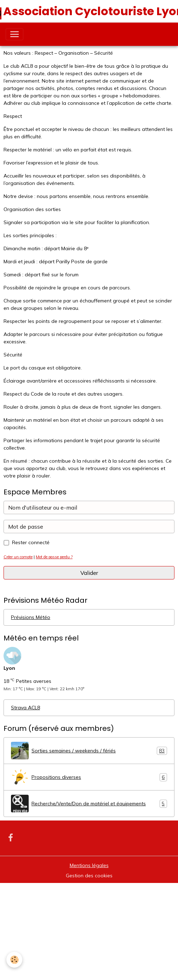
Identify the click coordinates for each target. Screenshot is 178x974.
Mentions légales (89, 865)
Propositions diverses (89, 777)
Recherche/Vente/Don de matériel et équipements (89, 803)
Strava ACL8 (25, 707)
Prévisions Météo (30, 617)
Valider (89, 572)
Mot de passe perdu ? (54, 556)
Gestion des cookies (89, 875)
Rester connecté (31, 542)
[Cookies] (14, 960)
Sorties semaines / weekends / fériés (89, 750)
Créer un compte (18, 556)
